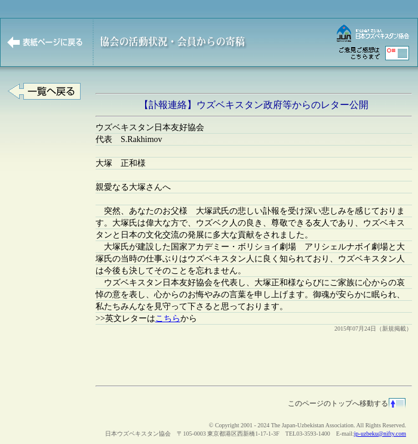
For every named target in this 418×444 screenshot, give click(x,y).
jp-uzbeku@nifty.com (380, 433)
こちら (167, 318)
